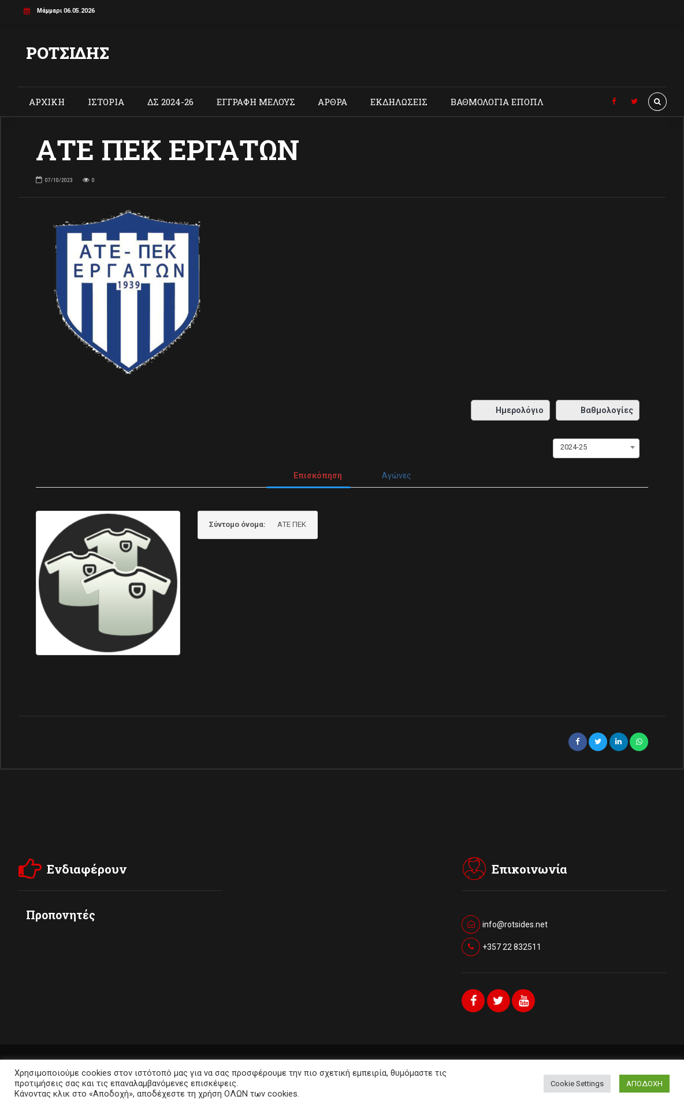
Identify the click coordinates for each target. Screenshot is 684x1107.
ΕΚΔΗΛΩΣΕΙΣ (399, 101)
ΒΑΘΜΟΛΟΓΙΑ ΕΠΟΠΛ (497, 101)
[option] (342, 296)
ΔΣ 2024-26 (170, 101)
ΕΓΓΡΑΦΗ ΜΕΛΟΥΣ (256, 101)
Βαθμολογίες (597, 410)
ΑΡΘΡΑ (332, 101)
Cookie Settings (577, 1083)
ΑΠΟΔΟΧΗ (644, 1083)
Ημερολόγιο (510, 410)
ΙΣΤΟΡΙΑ (106, 101)
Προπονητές (60, 915)
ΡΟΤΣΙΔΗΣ (67, 53)
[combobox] (596, 447)
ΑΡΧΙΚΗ (47, 101)
